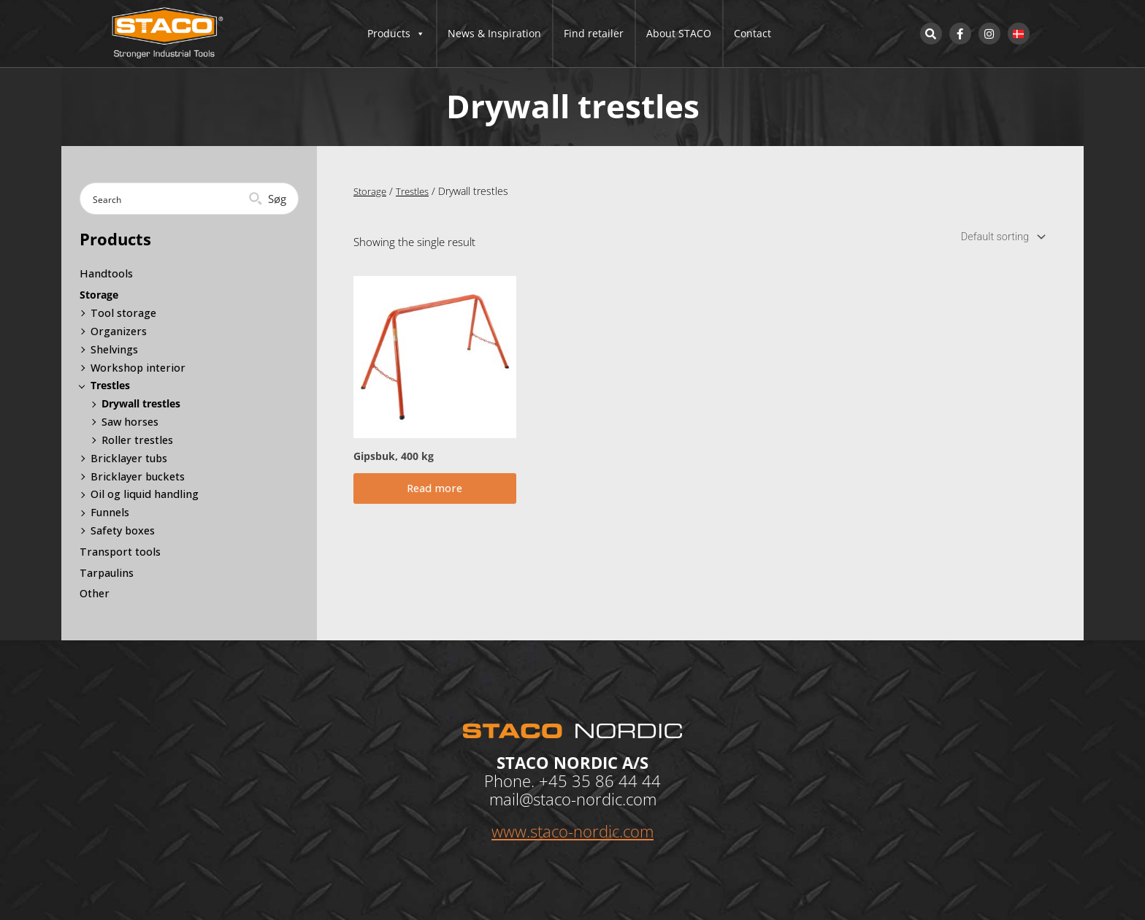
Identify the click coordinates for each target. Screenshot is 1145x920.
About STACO (678, 33)
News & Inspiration (494, 33)
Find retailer (594, 33)
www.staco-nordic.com (572, 830)
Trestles (416, 191)
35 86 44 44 (616, 780)
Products (396, 33)
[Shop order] (999, 238)
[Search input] (165, 198)
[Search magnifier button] (269, 199)
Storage (370, 191)
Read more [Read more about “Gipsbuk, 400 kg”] (434, 492)
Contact (752, 33)
